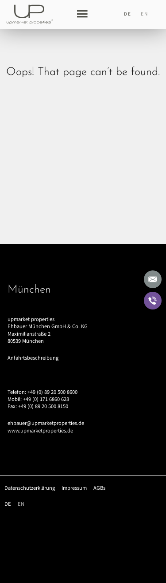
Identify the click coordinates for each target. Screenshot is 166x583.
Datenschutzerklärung (29, 488)
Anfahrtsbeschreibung (33, 358)
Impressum (74, 488)
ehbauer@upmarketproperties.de (46, 423)
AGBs (99, 488)
